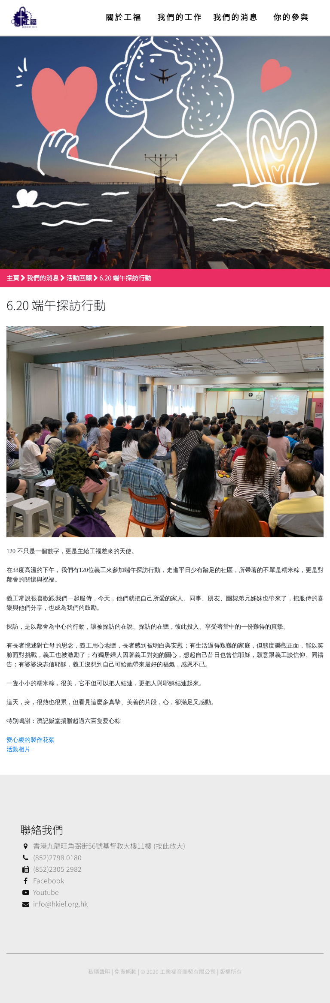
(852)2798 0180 (51, 857)
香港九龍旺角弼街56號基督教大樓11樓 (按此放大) (102, 845)
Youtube (39, 892)
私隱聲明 (99, 971)
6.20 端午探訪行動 (125, 277)
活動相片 (18, 749)
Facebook (42, 880)
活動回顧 (79, 277)
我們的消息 (235, 16)
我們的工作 (179, 16)
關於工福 (124, 16)
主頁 (12, 277)
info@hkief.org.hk (54, 903)
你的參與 (291, 16)
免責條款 (125, 971)
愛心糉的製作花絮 (30, 740)
